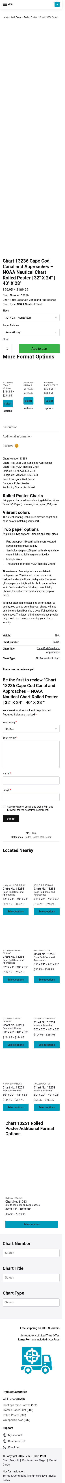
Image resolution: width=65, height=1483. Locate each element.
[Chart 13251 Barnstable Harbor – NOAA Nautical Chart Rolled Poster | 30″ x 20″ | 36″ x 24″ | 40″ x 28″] (47, 1068)
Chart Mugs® (11, 1460)
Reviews (10, 446)
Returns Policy (37, 1475)
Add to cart (39, 348)
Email (7, 790)
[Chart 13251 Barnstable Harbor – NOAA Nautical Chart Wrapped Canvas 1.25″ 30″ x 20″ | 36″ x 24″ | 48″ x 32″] (16, 1068)
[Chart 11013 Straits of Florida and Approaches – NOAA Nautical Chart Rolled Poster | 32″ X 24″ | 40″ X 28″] (31, 1168)
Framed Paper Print (14, 885)
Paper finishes (11, 325)
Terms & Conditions (14, 1475)
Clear (5, 339)
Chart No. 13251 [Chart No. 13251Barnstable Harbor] (16, 1028)
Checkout (11, 1448)
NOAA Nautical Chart (48, 658)
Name (7, 773)
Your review (10, 737)
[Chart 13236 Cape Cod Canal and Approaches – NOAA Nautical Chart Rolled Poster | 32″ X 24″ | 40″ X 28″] (47, 934)
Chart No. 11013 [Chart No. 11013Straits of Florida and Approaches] (31, 1205)
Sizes (6, 310)
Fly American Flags (33, 1460)
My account (12, 1435)
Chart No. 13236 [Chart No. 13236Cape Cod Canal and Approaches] (16, 894)
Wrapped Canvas (43, 885)
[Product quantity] (7, 348)
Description (10, 427)
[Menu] (8, 4)
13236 (56, 641)
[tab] (31, 427)
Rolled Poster (30, 17)
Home (5, 17)
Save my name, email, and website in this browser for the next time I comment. (30, 808)
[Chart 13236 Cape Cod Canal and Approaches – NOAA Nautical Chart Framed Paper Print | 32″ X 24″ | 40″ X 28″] (52, 371)
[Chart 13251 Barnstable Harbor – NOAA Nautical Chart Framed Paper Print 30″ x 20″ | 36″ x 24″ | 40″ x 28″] (47, 1002)
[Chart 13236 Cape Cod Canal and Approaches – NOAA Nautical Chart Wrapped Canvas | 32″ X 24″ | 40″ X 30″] (31, 371)
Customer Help (14, 1441)
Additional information (17, 436)
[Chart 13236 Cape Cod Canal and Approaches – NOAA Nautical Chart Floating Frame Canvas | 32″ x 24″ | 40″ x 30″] (10, 371)
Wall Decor (16, 17)
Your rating (10, 722)
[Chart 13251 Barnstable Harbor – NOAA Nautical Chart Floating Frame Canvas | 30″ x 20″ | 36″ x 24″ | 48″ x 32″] (16, 1002)
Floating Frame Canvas (8, 385)
